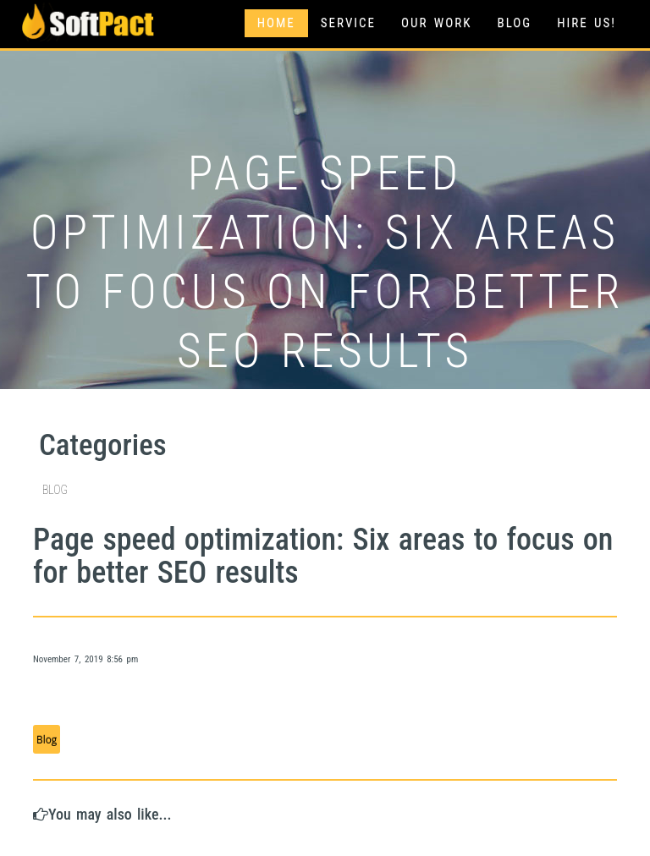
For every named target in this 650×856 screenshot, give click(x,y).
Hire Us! (586, 22)
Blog (514, 22)
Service (348, 22)
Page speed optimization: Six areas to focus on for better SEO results (323, 556)
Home (276, 22)
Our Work (436, 22)
